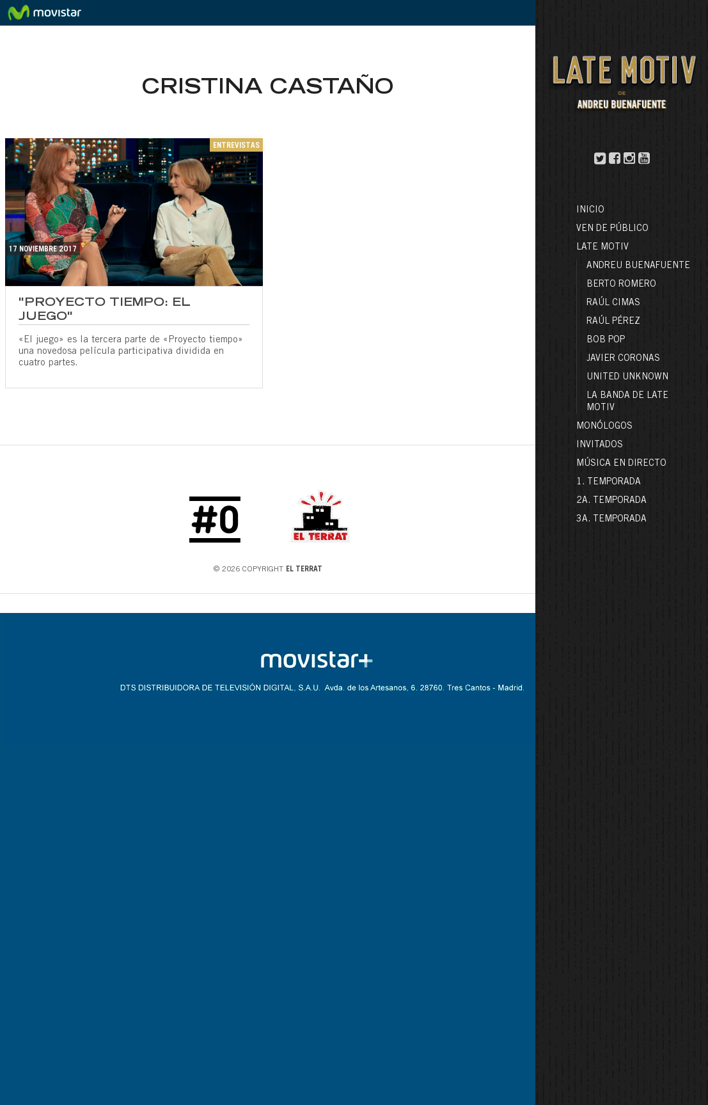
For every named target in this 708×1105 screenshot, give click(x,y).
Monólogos (604, 426)
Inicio (590, 210)
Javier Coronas (623, 358)
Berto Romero (621, 284)
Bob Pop (605, 340)
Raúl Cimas (613, 303)
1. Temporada (608, 482)
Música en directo (621, 463)
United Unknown (627, 377)
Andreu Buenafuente (638, 266)
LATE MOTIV (602, 247)
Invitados (599, 445)
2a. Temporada (611, 501)
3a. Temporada (611, 519)
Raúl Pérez (613, 321)
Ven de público (612, 229)
